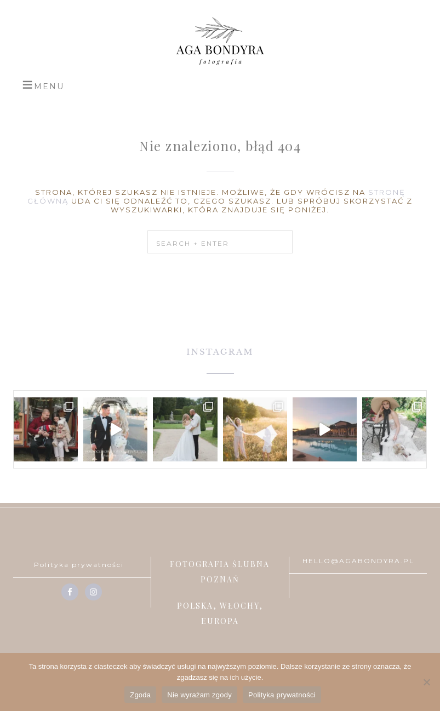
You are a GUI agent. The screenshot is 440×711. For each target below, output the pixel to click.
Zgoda (140, 695)
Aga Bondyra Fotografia (220, 41)
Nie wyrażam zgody (199, 695)
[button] (43, 85)
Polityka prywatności (79, 564)
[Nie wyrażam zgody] (426, 682)
